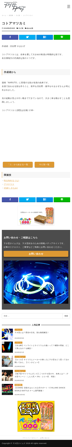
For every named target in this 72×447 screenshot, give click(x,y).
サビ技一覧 (44, 164)
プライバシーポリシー (30, 438)
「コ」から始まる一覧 (17, 164)
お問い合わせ (36, 254)
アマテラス (9, 184)
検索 (66, 316)
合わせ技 (30, 28)
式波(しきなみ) (11, 188)
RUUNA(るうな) (11, 181)
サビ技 (21, 28)
